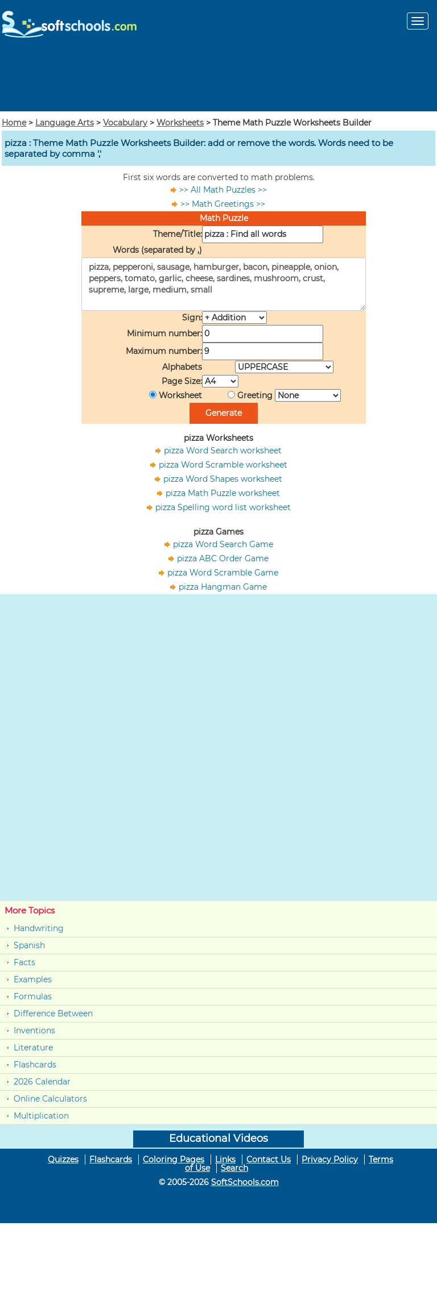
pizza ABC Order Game (223, 558)
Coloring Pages (173, 1159)
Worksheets (180, 123)
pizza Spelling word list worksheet (223, 507)
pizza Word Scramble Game (222, 573)
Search (234, 1168)
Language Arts (64, 123)
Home (14, 123)
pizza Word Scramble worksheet (223, 465)
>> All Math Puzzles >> (223, 190)
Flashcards (35, 1064)
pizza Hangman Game (223, 587)
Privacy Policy (330, 1159)
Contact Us (268, 1159)
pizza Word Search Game (223, 544)
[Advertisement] (218, 76)
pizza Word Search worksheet (223, 450)
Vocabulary (125, 123)
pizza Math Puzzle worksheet (223, 493)
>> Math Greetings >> (222, 204)
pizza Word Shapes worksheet (222, 479)
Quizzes (63, 1159)
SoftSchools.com (245, 1182)
